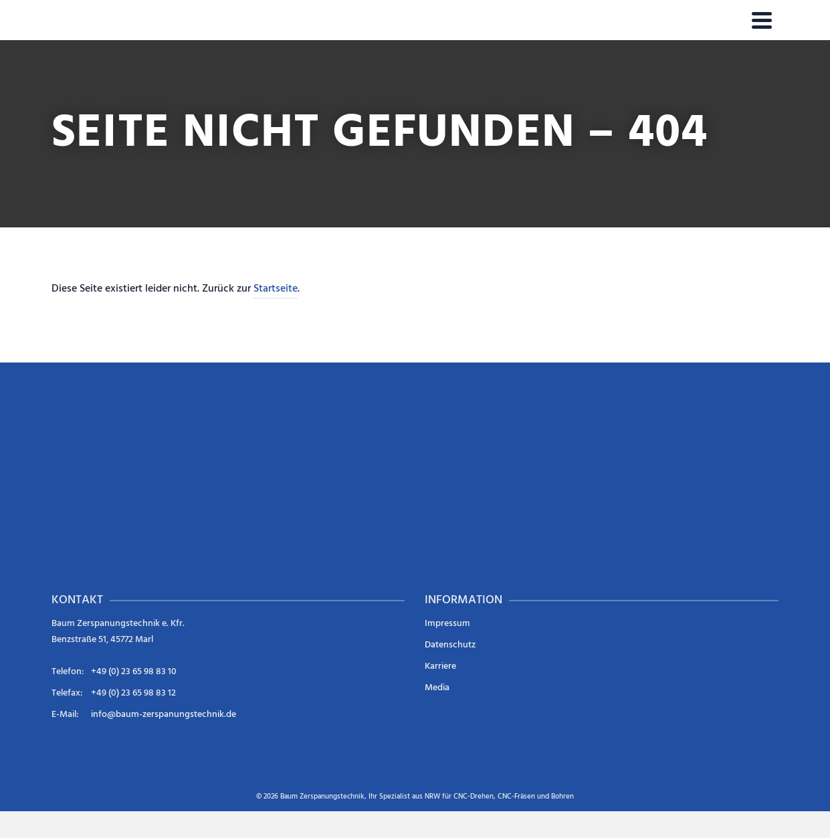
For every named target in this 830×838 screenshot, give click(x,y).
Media (437, 688)
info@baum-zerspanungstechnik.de (163, 714)
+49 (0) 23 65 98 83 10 (134, 671)
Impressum (447, 623)
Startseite (275, 289)
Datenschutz (450, 645)
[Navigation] (762, 20)
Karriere (440, 666)
